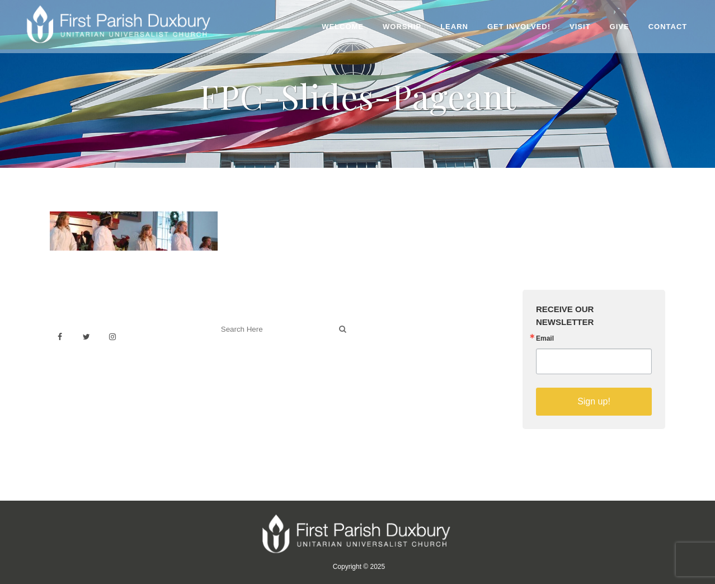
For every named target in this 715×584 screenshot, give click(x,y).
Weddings (387, 336)
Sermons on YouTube (409, 373)
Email (545, 338)
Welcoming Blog (245, 378)
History (382, 349)
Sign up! (593, 401)
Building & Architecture (411, 361)
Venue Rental (394, 324)
